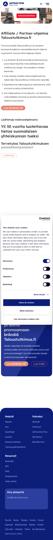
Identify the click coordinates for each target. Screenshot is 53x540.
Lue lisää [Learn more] (39, 363)
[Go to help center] (12, 481)
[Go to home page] (13, 4)
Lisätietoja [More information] (9, 155)
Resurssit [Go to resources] (9, 461)
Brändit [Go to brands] (36, 422)
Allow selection (26, 311)
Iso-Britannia (38, 529)
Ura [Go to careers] (7, 427)
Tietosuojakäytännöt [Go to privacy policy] (15, 447)
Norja (16, 520)
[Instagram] (18, 504)
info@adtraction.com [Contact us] (17, 497)
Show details (39, 294)
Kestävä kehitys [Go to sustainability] (13, 442)
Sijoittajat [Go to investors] (10, 432)
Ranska (19, 529)
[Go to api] (12, 466)
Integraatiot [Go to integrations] (11, 476)
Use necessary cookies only (26, 319)
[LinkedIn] (10, 504)
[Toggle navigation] (47, 4)
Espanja (9, 524)
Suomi (33, 520)
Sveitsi (40, 524)
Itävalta (9, 529)
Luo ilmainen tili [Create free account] (13, 108)
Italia (27, 529)
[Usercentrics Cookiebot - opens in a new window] (39, 219)
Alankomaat (21, 524)
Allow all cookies (26, 302)
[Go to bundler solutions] (40, 442)
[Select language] (41, 4)
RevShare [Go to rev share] (37, 437)
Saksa (32, 524)
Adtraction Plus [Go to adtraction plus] (39, 432)
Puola (41, 520)
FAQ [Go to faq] (7, 471)
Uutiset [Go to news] (8, 437)
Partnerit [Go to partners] (36, 427)
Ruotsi (8, 520)
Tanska (24, 520)
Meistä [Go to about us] (8, 422)
